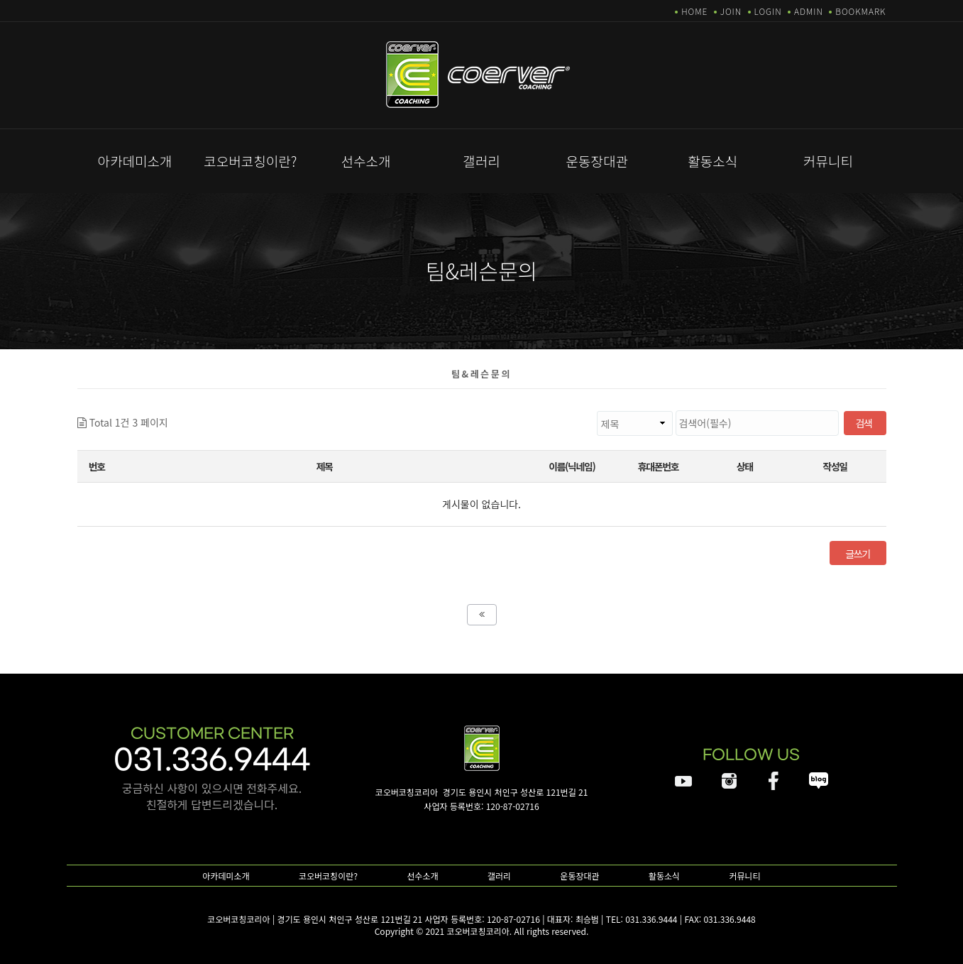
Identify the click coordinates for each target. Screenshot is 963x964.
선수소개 (366, 160)
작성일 (834, 466)
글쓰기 (857, 554)
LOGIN (768, 11)
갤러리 (481, 160)
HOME (694, 11)
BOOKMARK (860, 11)
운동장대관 (597, 160)
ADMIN (808, 11)
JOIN (731, 11)
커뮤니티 (828, 160)
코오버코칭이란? (250, 160)
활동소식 (712, 160)
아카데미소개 (134, 160)
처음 (482, 614)
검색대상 (168, 410)
